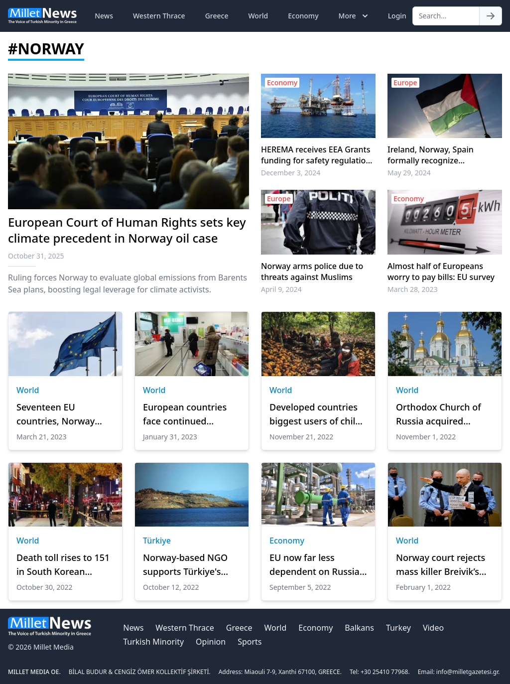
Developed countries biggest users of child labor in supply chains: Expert (317, 414)
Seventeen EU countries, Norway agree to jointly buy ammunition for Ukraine (58, 414)
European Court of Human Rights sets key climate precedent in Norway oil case (127, 230)
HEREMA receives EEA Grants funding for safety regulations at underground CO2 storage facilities (318, 155)
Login (397, 15)
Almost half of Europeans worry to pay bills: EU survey (441, 271)
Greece (217, 15)
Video (433, 627)
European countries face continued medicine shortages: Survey (186, 414)
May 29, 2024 (409, 172)
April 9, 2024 (281, 289)
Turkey (398, 627)
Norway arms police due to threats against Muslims (312, 271)
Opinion (211, 641)
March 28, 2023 (412, 289)
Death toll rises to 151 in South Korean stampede (63, 564)
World (258, 15)
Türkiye (157, 540)
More (354, 16)
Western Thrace (159, 15)
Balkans (359, 627)
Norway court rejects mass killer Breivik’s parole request (440, 564)
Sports (249, 641)
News (104, 15)
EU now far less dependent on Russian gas (317, 564)
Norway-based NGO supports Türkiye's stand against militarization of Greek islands (191, 564)
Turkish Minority (153, 641)
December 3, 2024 (290, 172)
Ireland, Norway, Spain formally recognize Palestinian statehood (430, 155)
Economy (303, 15)
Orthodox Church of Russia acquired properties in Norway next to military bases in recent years (442, 414)
